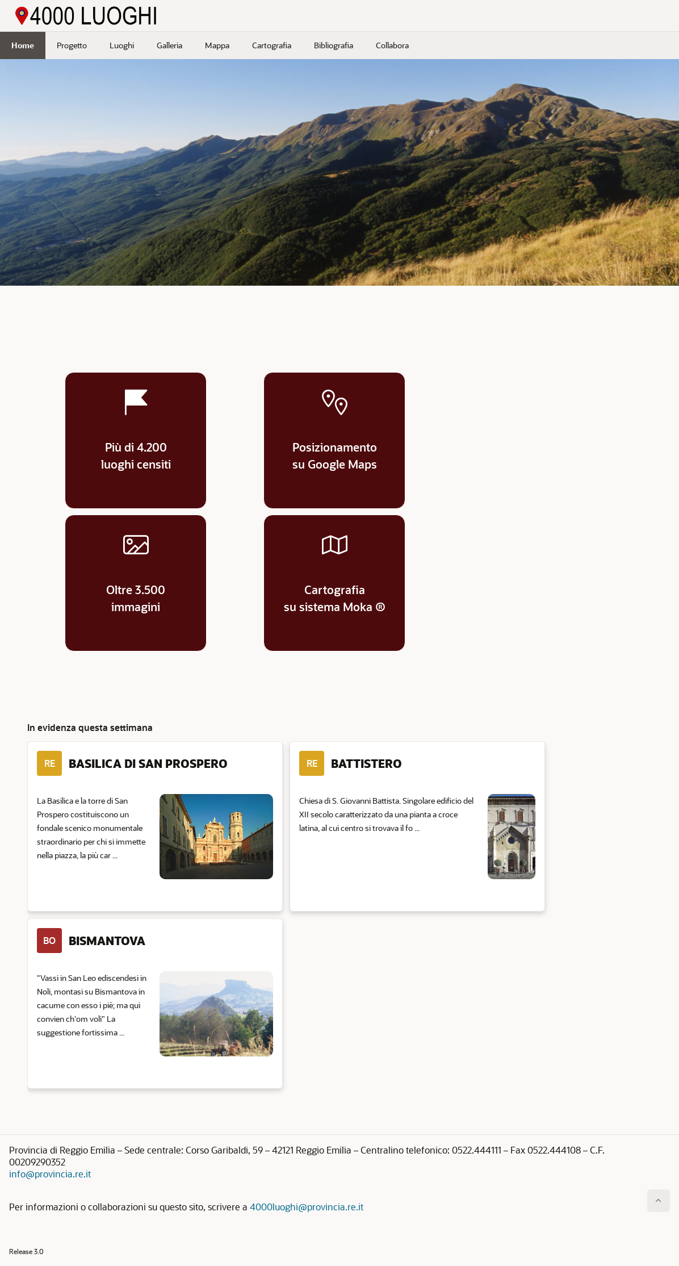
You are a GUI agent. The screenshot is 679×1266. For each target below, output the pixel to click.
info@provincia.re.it (50, 1174)
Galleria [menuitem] (169, 45)
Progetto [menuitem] (72, 45)
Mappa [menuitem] (217, 45)
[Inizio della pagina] (658, 1200)
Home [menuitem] (22, 45)
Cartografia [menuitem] (271, 45)
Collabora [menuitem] (392, 45)
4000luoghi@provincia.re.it (306, 1207)
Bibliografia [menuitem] (333, 45)
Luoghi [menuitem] (122, 45)
